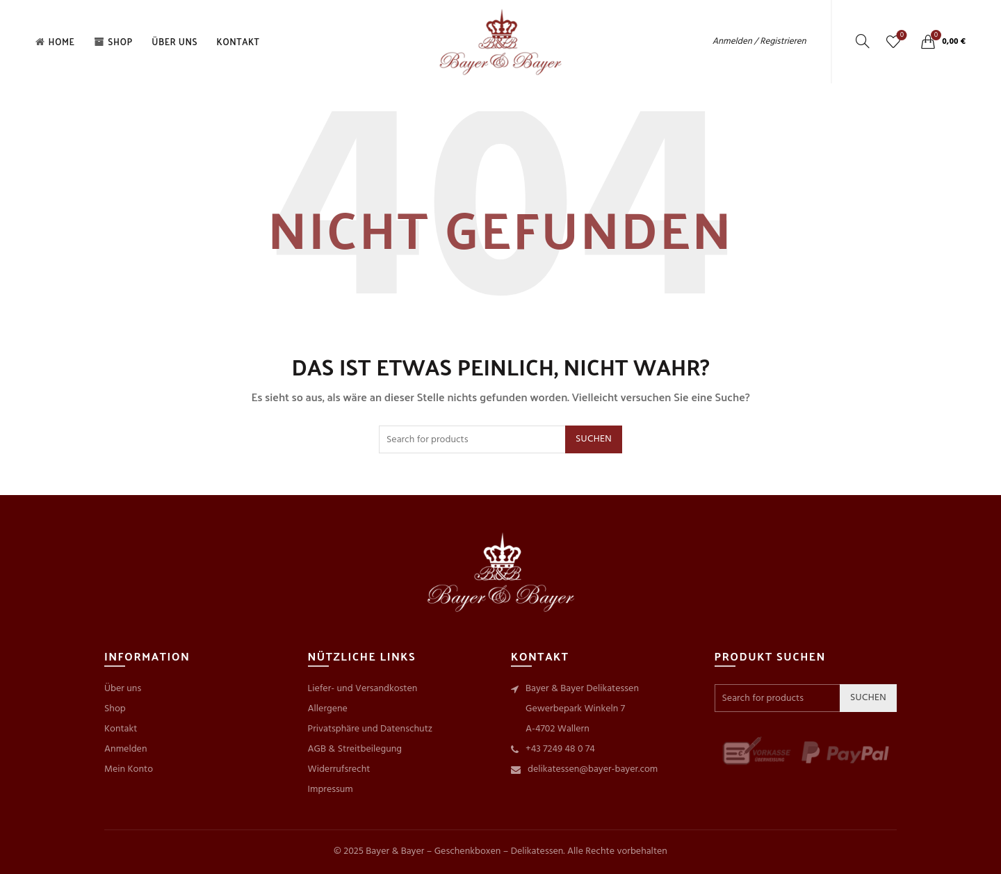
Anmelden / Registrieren (759, 41)
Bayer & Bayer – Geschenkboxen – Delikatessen (464, 851)
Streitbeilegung (370, 749)
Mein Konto (128, 769)
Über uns (174, 41)
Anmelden (125, 749)
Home (54, 41)
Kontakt (238, 41)
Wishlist (900, 35)
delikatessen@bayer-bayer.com (593, 769)
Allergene (328, 709)
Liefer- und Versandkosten (363, 689)
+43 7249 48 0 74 (560, 749)
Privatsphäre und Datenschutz (370, 729)
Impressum (330, 790)
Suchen (594, 439)
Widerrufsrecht (339, 769)
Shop (113, 41)
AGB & (323, 749)
